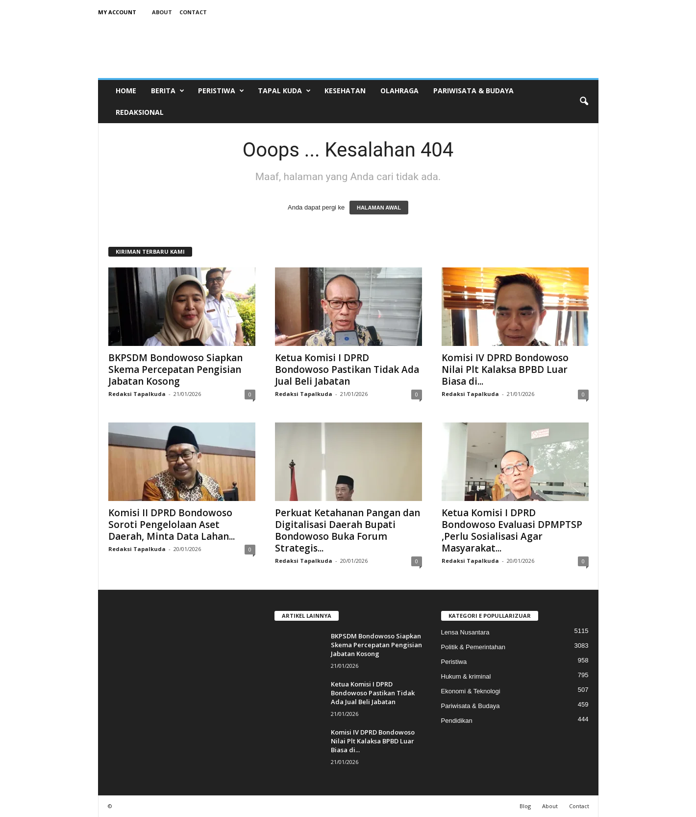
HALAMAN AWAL (379, 208)
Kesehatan (345, 90)
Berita (167, 91)
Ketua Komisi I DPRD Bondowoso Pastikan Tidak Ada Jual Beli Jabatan (347, 369)
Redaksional (140, 112)
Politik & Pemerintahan (473, 647)
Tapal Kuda (284, 91)
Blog (525, 806)
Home (126, 90)
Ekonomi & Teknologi (470, 691)
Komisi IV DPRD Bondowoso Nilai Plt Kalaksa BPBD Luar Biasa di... (505, 369)
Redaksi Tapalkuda (137, 393)
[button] (584, 101)
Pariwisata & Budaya (473, 90)
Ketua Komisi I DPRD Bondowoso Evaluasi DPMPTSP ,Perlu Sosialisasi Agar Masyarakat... (512, 530)
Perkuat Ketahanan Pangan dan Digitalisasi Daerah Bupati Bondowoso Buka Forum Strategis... (347, 530)
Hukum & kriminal (466, 676)
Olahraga (399, 90)
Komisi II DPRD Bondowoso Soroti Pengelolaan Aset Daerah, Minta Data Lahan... (171, 524)
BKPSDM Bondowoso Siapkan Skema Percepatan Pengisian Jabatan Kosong (175, 369)
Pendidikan (456, 720)
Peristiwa (221, 91)
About (162, 12)
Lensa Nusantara (465, 632)
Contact (193, 12)
